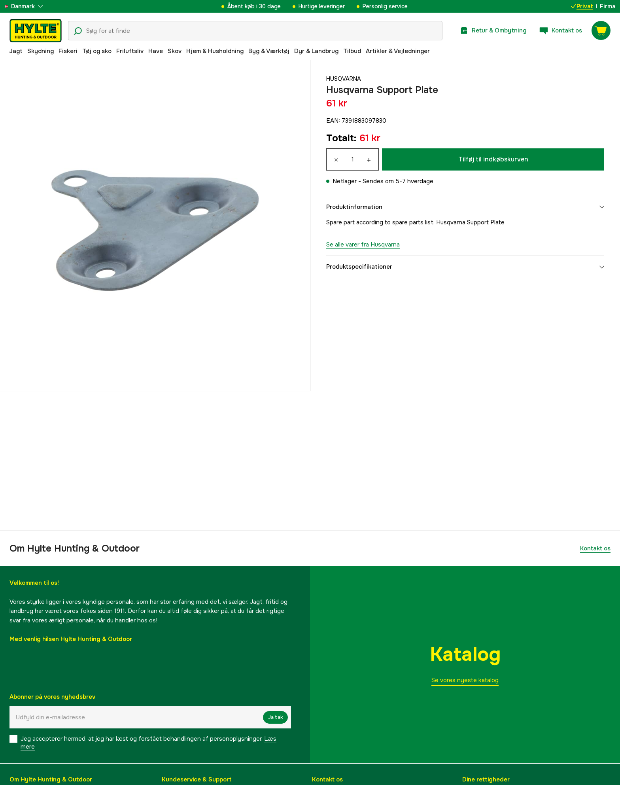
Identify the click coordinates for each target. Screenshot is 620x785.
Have (155, 51)
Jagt (16, 51)
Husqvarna (344, 79)
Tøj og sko (97, 51)
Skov (174, 51)
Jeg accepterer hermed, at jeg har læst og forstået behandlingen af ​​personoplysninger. (148, 743)
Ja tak (275, 717)
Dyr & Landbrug (316, 51)
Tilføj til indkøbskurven (493, 159)
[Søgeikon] (78, 31)
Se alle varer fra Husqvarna (363, 244)
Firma (607, 6)
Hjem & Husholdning (215, 51)
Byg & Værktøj (268, 51)
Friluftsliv (130, 51)
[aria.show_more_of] (29, 6)
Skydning (40, 51)
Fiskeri (68, 51)
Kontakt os (595, 548)
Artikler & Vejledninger (398, 51)
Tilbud (352, 51)
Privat (582, 6)
